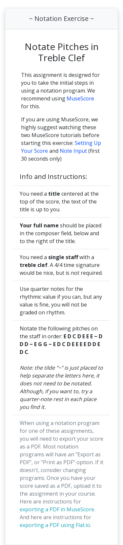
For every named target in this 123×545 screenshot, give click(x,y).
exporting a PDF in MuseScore (57, 509)
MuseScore (80, 98)
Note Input (73, 150)
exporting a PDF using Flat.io (55, 525)
